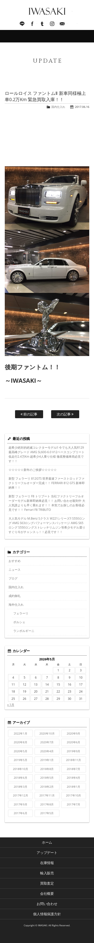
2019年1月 (47, 760)
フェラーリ (20, 613)
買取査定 (47, 883)
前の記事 (29, 414)
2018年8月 (47, 769)
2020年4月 (47, 751)
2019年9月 (73, 751)
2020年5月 (20, 751)
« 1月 (10, 705)
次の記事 (65, 414)
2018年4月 (73, 777)
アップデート (47, 852)
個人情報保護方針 (47, 914)
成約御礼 (15, 596)
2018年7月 (73, 769)
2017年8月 (47, 804)
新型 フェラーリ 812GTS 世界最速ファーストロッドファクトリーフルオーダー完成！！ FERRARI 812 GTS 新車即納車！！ (47, 483)
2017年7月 (73, 804)
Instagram (52, 23)
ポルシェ (19, 622)
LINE (22, 23)
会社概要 (47, 893)
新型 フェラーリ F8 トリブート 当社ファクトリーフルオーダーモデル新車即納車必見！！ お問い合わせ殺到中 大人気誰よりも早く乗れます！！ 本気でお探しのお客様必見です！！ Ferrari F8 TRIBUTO (47, 503)
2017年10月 (73, 795)
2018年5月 (47, 777)
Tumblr (42, 23)
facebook (32, 23)
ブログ (13, 578)
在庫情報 (47, 862)
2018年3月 (20, 786)
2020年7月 (47, 742)
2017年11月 (46, 795)
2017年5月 (47, 813)
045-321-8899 (72, 23)
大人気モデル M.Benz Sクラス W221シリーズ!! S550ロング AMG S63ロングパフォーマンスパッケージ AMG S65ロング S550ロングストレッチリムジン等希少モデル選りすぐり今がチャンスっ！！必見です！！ (47, 525)
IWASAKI (47, 11)
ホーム (47, 842)
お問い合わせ (47, 903)
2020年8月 (20, 742)
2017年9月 (20, 804)
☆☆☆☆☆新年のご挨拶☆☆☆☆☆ (33, 470)
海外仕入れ (16, 604)
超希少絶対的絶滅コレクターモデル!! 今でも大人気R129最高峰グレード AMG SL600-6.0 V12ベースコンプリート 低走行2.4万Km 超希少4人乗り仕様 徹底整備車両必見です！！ (46, 454)
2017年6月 (20, 813)
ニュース (15, 569)
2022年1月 (20, 733)
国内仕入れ (58, 107)
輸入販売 (47, 873)
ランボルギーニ (23, 631)
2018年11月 (73, 760)
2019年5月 (20, 760)
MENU (47, 36)
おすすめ (15, 561)
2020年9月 (73, 733)
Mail (62, 23)
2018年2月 (47, 786)
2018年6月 (20, 777)
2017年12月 (20, 795)
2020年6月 (73, 742)
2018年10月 (20, 769)
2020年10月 (46, 733)
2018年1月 (73, 786)
